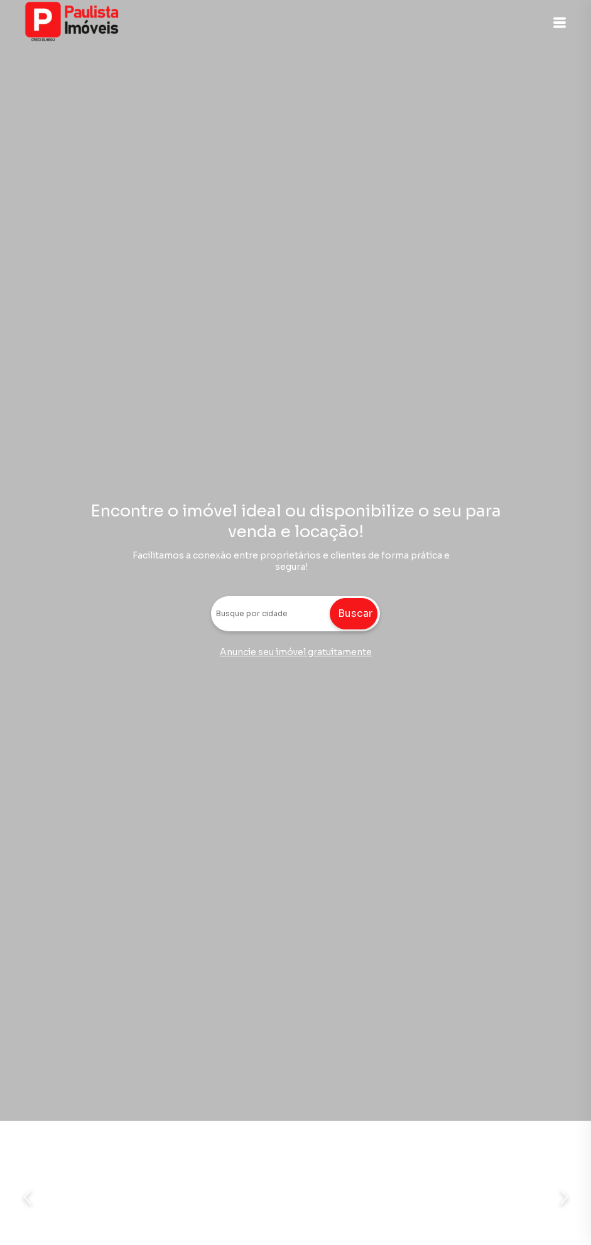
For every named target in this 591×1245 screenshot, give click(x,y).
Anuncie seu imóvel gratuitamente (296, 652)
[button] (559, 22)
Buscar (355, 613)
